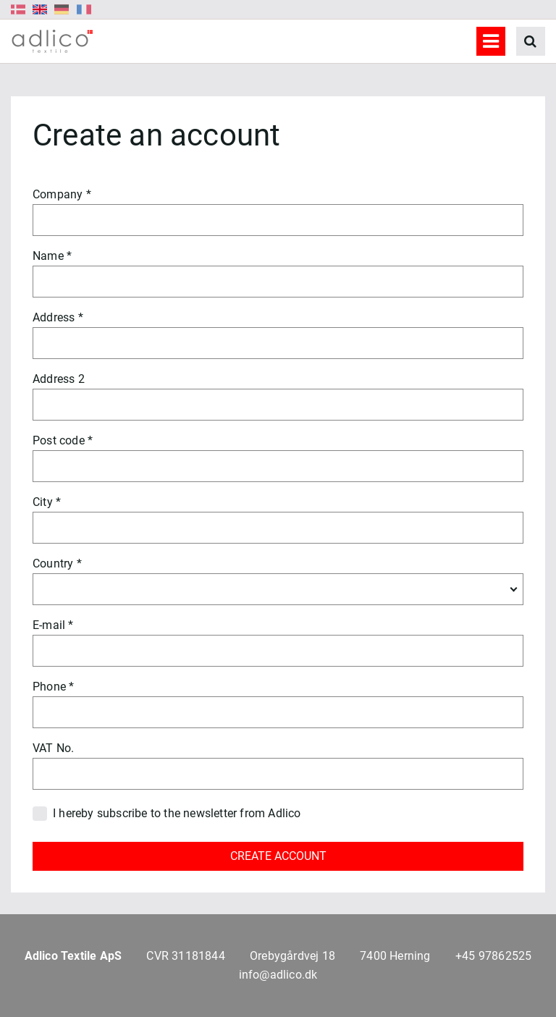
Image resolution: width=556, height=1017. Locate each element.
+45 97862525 (493, 956)
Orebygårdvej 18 (292, 956)
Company (58, 194)
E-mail (49, 625)
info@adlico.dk (278, 975)
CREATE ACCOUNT (278, 856)
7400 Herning (395, 956)
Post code (59, 440)
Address (54, 317)
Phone (49, 686)
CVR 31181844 (185, 956)
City (43, 502)
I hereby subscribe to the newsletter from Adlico (177, 813)
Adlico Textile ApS (73, 956)
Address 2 (59, 379)
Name (48, 256)
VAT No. (53, 748)
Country (53, 563)
